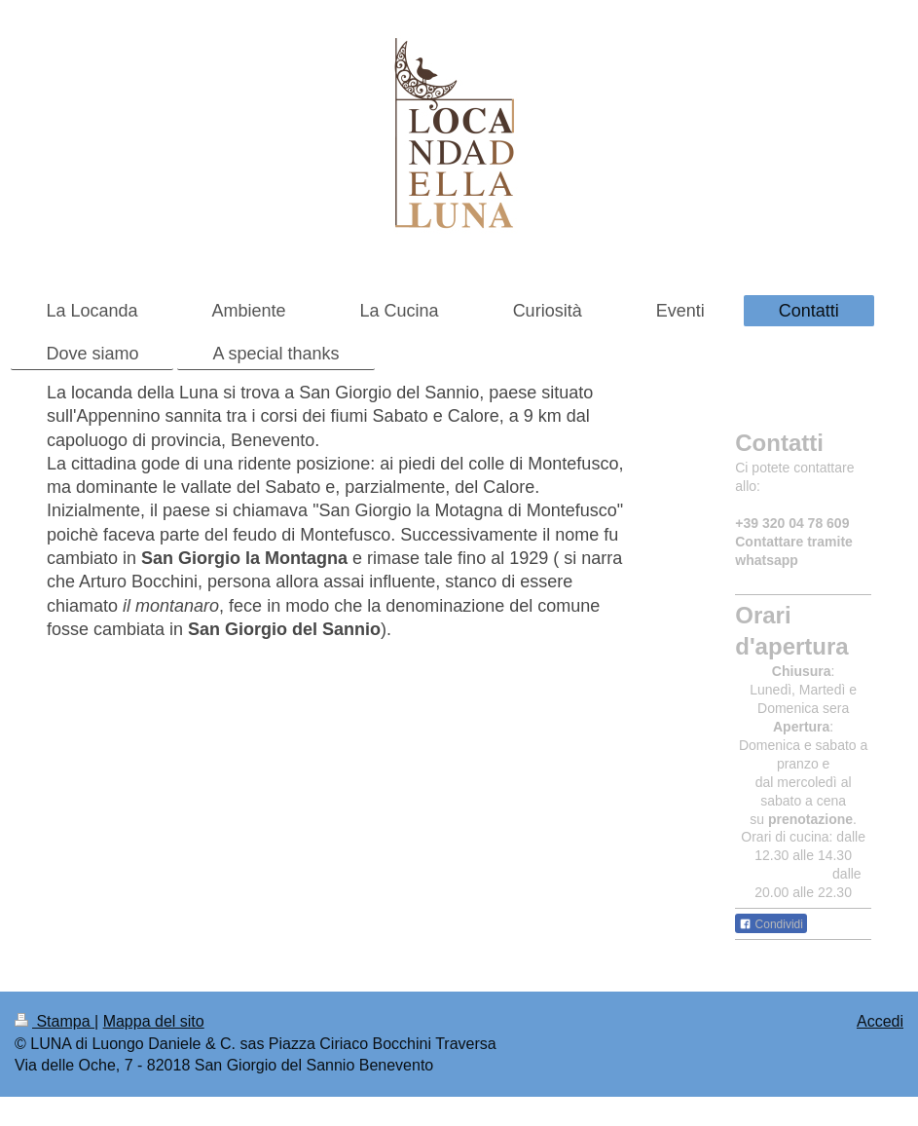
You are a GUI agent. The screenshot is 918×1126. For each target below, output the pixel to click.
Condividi (771, 924)
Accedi (880, 1021)
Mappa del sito (153, 1021)
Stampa (54, 1021)
